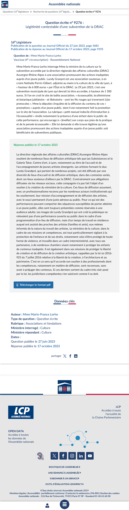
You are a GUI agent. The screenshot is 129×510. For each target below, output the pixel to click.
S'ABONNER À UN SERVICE (64, 479)
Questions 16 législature (16, 11)
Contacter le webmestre (78, 493)
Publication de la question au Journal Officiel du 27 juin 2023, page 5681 (55, 45)
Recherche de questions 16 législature (52, 11)
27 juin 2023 (46, 341)
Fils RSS (95, 493)
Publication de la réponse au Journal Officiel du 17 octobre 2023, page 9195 (57, 49)
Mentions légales (18, 493)
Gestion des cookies (110, 493)
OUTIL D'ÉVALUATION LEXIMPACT (63, 484)
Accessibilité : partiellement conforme (46, 493)
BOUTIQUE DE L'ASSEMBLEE (63, 467)
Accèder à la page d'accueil (4, 4)
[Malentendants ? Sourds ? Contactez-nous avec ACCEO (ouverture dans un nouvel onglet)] (40, 456)
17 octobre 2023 (48, 346)
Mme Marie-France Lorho (40, 314)
